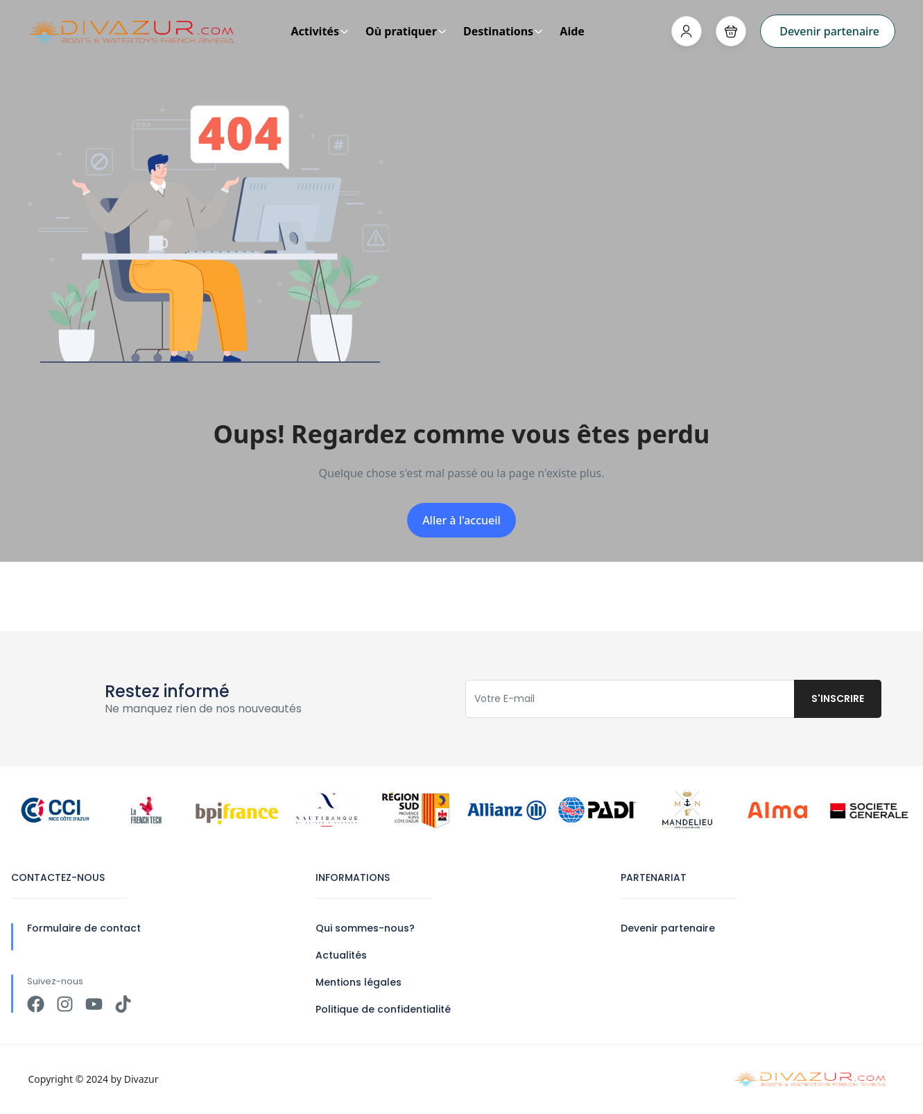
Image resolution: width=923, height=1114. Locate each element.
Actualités (341, 955)
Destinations (503, 31)
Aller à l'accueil (461, 520)
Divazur (141, 1079)
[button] (731, 31)
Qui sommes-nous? (365, 928)
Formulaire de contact (84, 928)
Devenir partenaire (829, 31)
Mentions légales (359, 982)
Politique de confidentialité (383, 1009)
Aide (572, 31)
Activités (320, 31)
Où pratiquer (406, 31)
